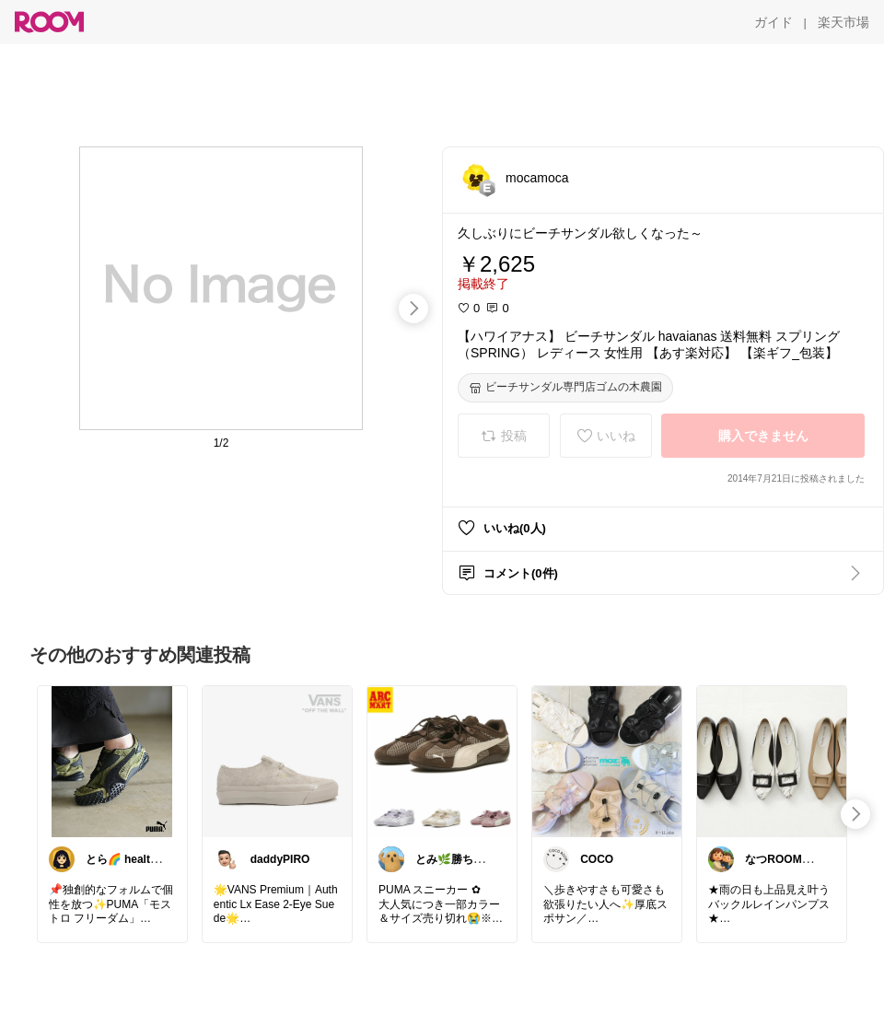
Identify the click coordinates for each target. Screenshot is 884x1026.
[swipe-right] (413, 308)
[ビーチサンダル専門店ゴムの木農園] (565, 387)
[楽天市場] (843, 22)
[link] (112, 760)
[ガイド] (773, 22)
